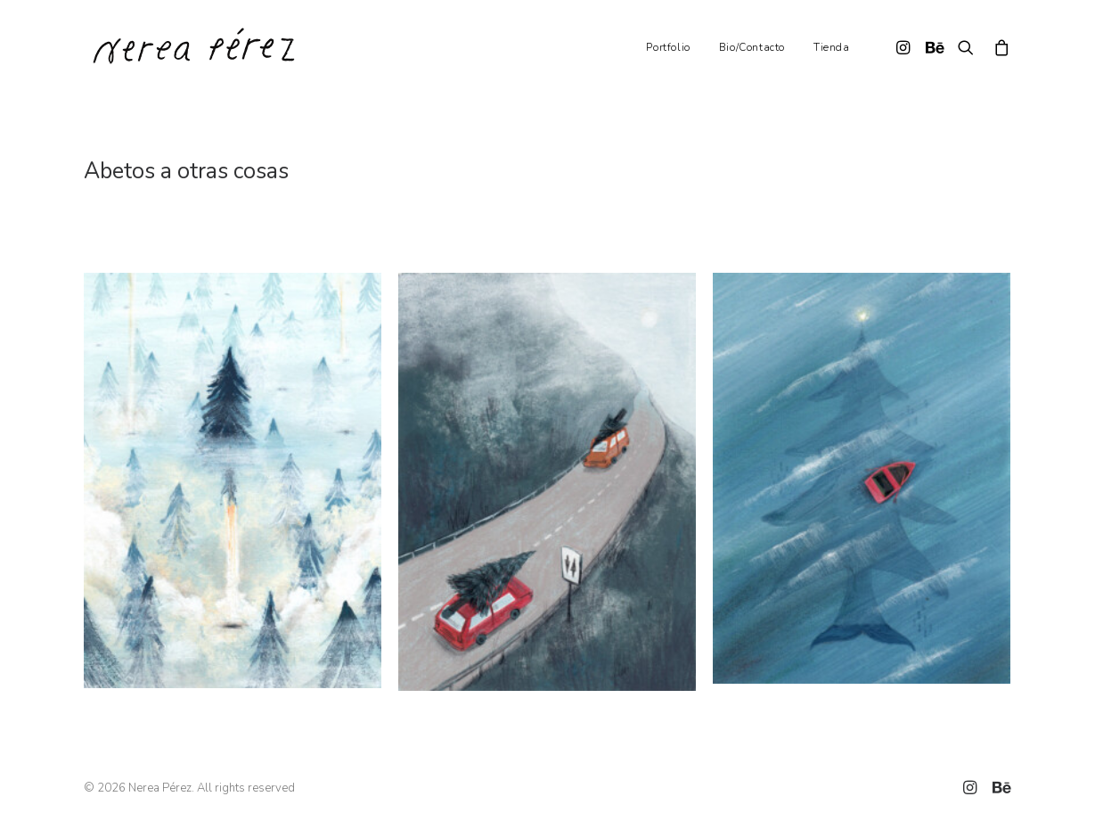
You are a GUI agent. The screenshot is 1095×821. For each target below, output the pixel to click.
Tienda (831, 47)
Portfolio (668, 47)
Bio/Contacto (752, 47)
